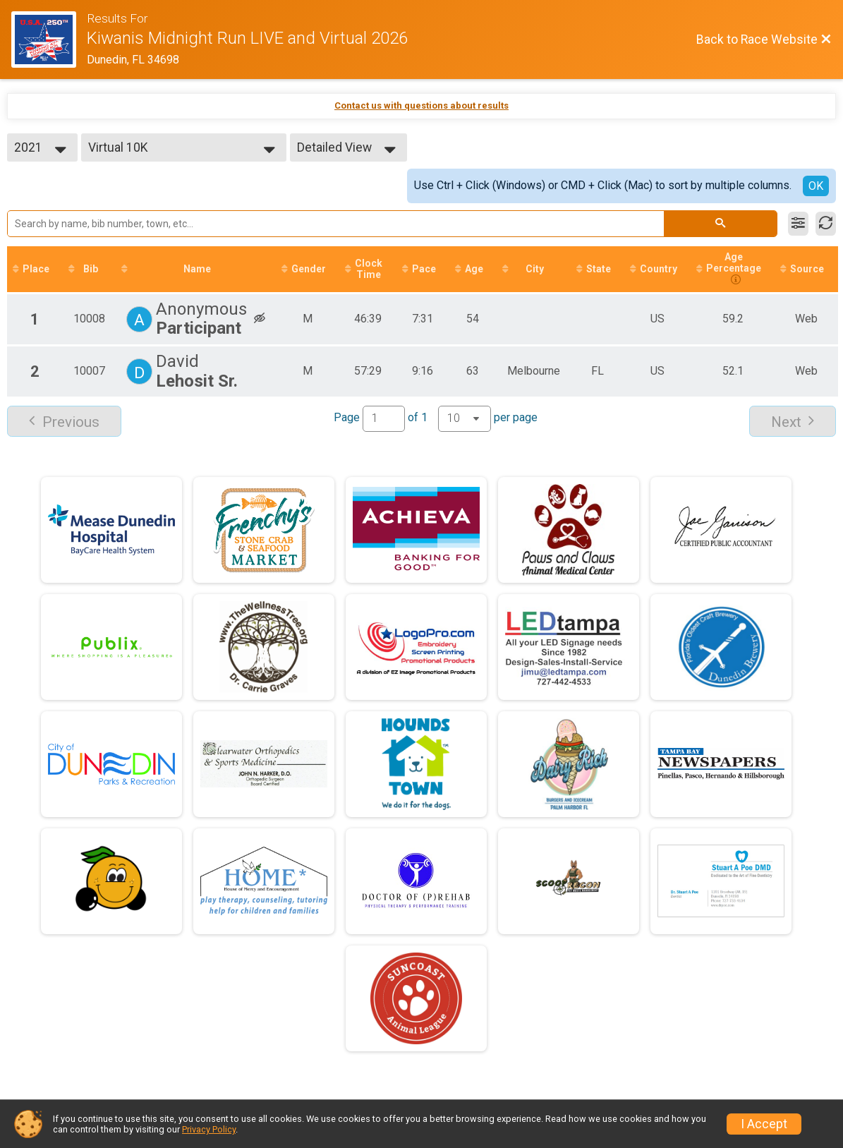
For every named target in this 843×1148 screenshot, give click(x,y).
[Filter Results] (798, 224)
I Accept (764, 1124)
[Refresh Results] (825, 224)
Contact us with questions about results (421, 105)
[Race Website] (49, 39)
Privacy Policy (209, 1129)
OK (815, 186)
